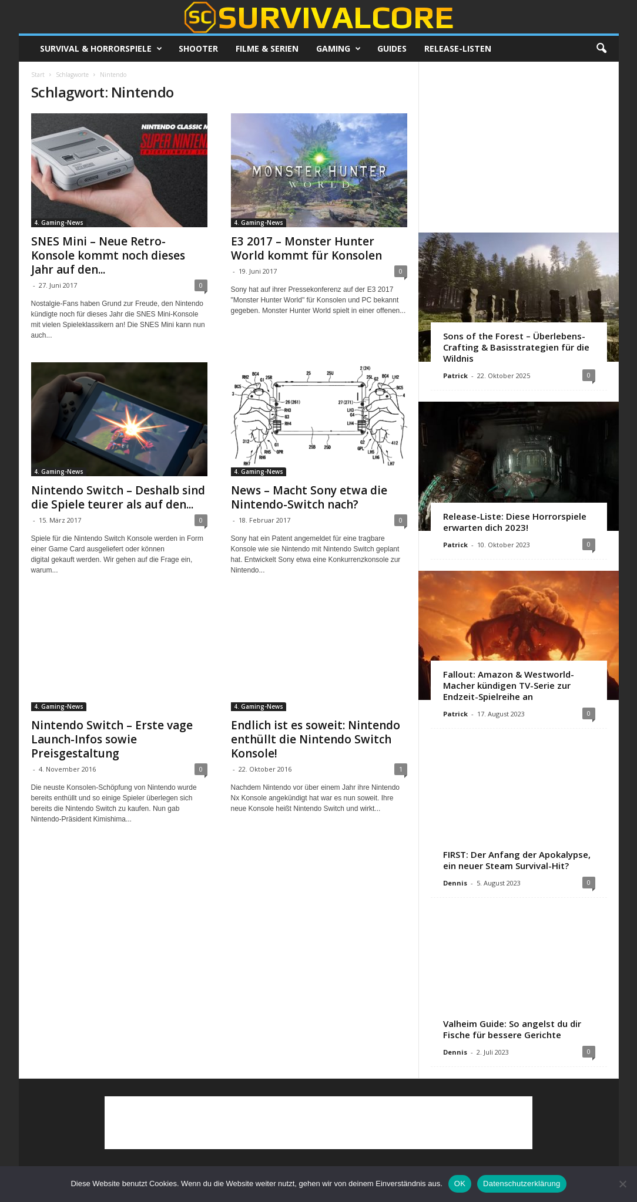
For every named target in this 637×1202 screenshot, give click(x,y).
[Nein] (622, 1184)
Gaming (338, 49)
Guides (392, 48)
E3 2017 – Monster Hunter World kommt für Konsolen (306, 248)
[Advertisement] (518, 146)
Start (38, 74)
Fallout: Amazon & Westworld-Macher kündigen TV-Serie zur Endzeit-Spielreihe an (508, 685)
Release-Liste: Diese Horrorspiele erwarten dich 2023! (514, 521)
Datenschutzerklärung (521, 1183)
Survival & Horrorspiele (101, 49)
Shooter (198, 48)
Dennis (455, 882)
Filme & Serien (267, 48)
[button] (601, 49)
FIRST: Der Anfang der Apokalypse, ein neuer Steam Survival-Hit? (517, 860)
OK (459, 1183)
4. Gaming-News (58, 222)
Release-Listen (457, 48)
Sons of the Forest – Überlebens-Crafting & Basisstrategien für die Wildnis (516, 347)
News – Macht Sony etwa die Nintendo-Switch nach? (309, 497)
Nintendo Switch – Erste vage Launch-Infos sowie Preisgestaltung (112, 739)
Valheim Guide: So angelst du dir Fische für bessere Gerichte (512, 1029)
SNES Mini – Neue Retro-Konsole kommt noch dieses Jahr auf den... (108, 255)
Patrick (455, 375)
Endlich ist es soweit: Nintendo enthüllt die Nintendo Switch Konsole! (315, 739)
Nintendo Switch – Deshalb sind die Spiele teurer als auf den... (118, 497)
